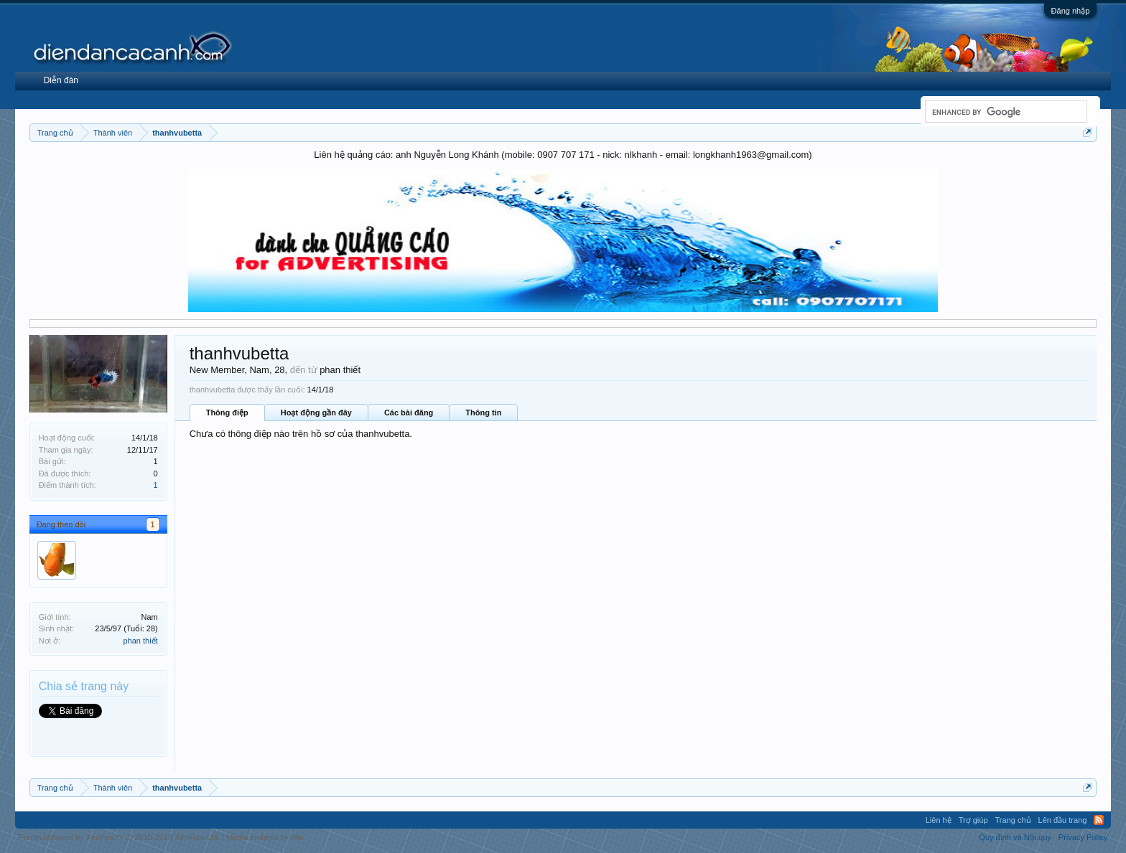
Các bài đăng (408, 412)
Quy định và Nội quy (1015, 837)
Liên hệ (938, 820)
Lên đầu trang (1062, 820)
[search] (1004, 111)
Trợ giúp (973, 820)
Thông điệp (227, 412)
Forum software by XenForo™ (119, 837)
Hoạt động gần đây (316, 412)
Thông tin (483, 412)
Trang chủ (1013, 820)
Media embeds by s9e (265, 837)
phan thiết (140, 640)
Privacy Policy (1082, 837)
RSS (1099, 820)
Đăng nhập (1070, 10)
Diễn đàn (61, 80)
